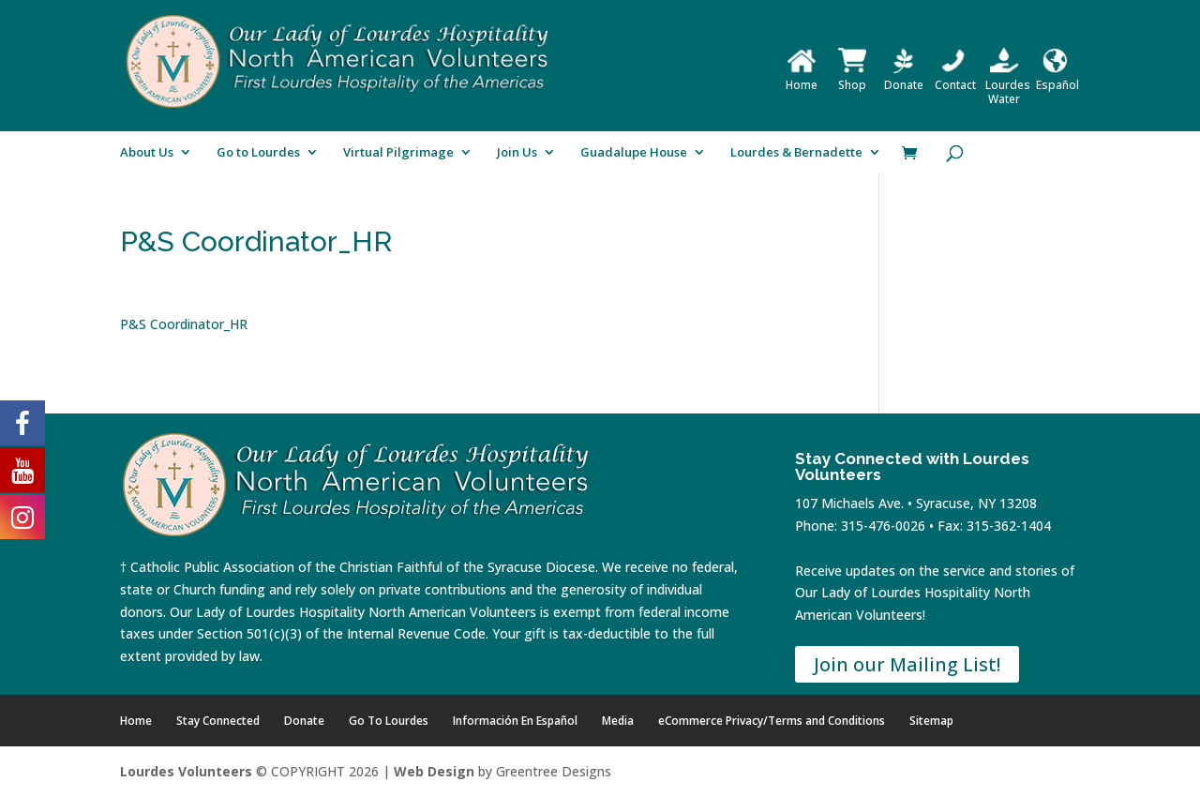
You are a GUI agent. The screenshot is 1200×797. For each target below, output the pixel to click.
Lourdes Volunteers (186, 771)
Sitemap (931, 721)
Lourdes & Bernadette (796, 152)
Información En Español (515, 721)
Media (618, 721)
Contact (955, 78)
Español (1057, 78)
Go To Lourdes (388, 721)
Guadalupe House (633, 152)
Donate (903, 78)
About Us (146, 152)
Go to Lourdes (258, 152)
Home (802, 78)
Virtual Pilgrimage (398, 152)
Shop (852, 78)
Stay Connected (218, 721)
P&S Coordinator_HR (184, 324)
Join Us (517, 152)
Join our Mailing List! (907, 664)
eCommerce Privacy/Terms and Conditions (771, 721)
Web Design (434, 771)
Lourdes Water (1007, 85)
